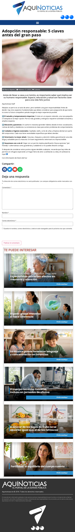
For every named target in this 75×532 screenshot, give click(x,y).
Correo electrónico (9, 221)
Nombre (5, 213)
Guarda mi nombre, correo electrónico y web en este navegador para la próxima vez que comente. (38, 228)
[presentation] (17, 236)
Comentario (6, 187)
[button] (37, 23)
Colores (37, 89)
